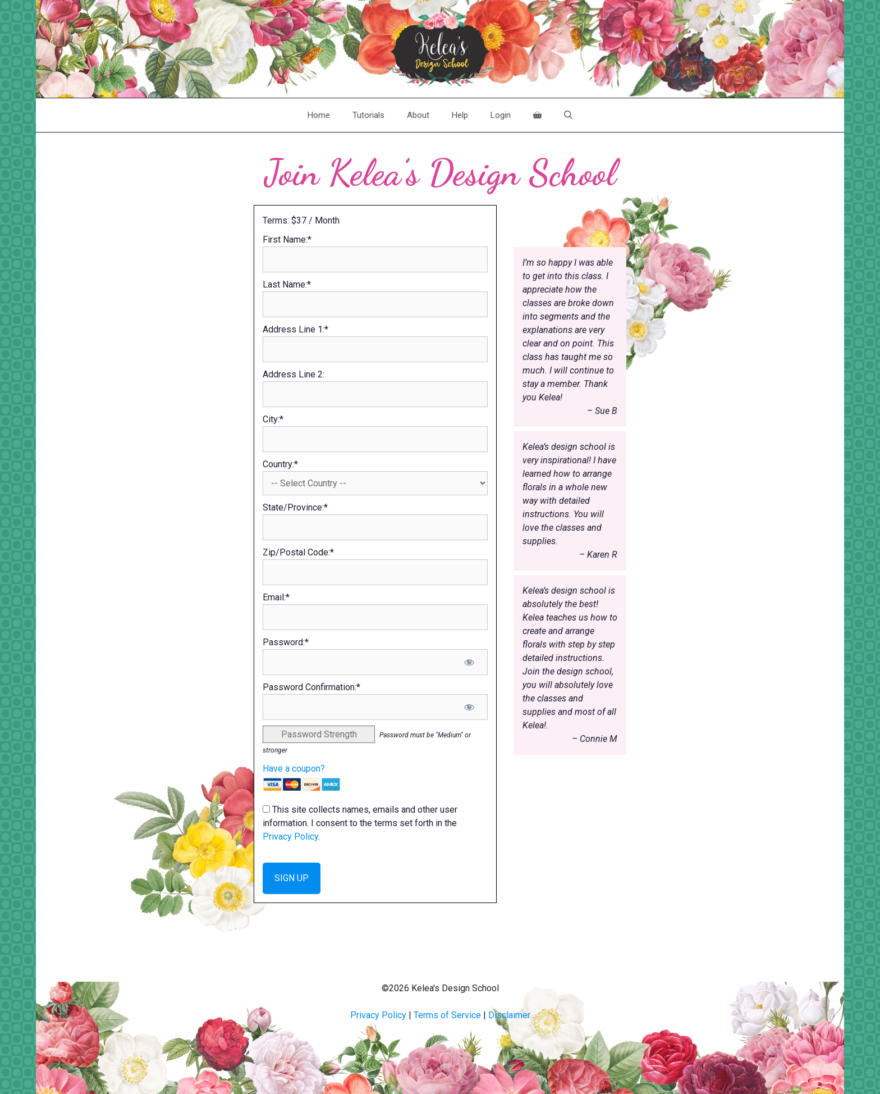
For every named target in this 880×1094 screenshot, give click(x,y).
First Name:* (287, 239)
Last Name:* (287, 284)
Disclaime (508, 1015)
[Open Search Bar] (568, 115)
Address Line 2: (293, 374)
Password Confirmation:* (311, 687)
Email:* (276, 597)
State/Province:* (295, 507)
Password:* (286, 642)
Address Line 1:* (295, 329)
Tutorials (368, 115)
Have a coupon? (294, 768)
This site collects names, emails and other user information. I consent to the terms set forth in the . (360, 823)
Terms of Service (447, 1015)
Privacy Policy (290, 836)
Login (501, 115)
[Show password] (469, 662)
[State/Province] (375, 527)
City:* (273, 419)
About (418, 115)
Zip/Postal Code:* (298, 552)
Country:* (280, 464)
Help (460, 115)
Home (319, 115)
